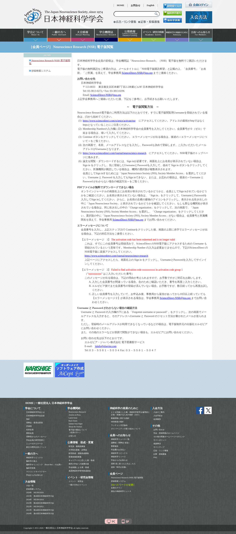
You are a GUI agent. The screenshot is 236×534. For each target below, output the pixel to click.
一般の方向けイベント (78, 485)
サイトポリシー (159, 440)
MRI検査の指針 (117, 422)
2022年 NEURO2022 (35, 506)
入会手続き (158, 416)
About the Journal (75, 427)
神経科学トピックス (34, 458)
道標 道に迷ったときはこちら (123, 464)
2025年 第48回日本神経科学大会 (40, 496)
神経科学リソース (118, 457)
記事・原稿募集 (159, 454)
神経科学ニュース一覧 (120, 439)
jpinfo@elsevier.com (106, 346)
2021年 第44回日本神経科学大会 (40, 510)
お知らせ (72, 436)
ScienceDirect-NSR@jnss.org (137, 73)
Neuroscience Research (77, 412)
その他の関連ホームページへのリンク (169, 437)
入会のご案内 (158, 412)
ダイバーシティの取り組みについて (125, 429)
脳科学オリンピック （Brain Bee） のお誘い (44, 465)
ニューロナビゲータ (34, 444)
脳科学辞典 (30, 468)
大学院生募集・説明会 (78, 450)
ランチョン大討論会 (119, 425)
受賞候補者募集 (75, 457)
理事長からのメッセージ (36, 437)
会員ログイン (116, 488)
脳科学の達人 (31, 461)
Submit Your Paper (76, 424)
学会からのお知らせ (34, 475)
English (150, 5)
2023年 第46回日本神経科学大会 (40, 503)
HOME (120, 5)
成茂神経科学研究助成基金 (80, 471)
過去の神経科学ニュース (121, 491)
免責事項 (157, 444)
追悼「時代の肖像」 (119, 467)
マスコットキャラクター (36, 472)
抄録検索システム (41, 71)
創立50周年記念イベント (36, 447)
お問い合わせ (158, 430)
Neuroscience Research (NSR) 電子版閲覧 (127, 478)
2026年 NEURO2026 (35, 493)
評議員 (29, 426)
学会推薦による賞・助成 (79, 467)
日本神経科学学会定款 (35, 416)
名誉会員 (30, 430)
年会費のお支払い (118, 450)
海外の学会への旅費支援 (79, 464)
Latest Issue (73, 418)
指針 (28, 419)
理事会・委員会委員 (34, 423)
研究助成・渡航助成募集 (79, 453)
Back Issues (73, 421)
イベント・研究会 (76, 481)
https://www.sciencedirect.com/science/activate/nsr (109, 120)
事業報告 (114, 446)
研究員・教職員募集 (77, 446)
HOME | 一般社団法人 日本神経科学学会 (48, 403)
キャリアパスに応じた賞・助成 (81, 460)
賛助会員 (30, 433)
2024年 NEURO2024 (35, 499)
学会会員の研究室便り (35, 440)
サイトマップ (158, 447)
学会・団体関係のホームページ (166, 433)
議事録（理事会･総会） (120, 443)
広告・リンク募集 (160, 451)
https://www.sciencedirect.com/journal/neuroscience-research (114, 153)
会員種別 (157, 419)
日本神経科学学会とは (35, 412)
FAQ (155, 457)
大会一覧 (30, 486)
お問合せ (135, 5)
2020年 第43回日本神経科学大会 (40, 513)
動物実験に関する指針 (120, 418)
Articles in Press (75, 415)
